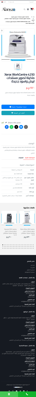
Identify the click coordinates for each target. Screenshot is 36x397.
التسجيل (32, 2)
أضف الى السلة (18, 113)
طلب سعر (12, 2)
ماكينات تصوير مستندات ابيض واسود (20, 17)
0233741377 (31, 331)
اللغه (3, 2)
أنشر (2, 122)
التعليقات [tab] (20, 157)
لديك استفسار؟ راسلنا (18, 106)
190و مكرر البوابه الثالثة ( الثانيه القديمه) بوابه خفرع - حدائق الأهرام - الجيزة (19, 319)
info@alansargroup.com (28, 301)
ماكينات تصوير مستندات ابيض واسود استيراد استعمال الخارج (20, 19)
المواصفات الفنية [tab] (29, 157)
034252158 (31, 366)
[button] (24, 9)
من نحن (33, 265)
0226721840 (31, 297)
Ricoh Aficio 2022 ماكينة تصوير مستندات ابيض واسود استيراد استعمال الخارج (27, 232)
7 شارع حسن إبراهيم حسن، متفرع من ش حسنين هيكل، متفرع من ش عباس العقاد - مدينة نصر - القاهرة (18, 285)
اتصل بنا (33, 267)
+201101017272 (30, 290)
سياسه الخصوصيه (30, 272)
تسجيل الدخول (31, 270)
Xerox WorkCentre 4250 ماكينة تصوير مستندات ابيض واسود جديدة (20, 22)
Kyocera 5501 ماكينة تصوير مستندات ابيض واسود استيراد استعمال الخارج (10, 232)
